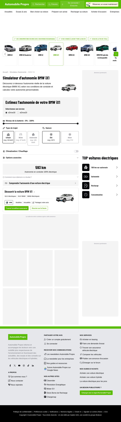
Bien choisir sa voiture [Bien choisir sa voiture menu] (39, 12)
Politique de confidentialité (22, 412)
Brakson (99, 415)
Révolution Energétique (54, 384)
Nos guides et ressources (55, 363)
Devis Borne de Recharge (55, 393)
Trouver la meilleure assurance (16, 208)
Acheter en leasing (89, 339)
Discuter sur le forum (39, 208)
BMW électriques (33, 196)
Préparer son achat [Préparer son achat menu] (59, 12)
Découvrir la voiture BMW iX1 (20, 191)
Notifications (54, 412)
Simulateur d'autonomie (18, 72)
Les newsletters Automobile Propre (59, 354)
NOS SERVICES (86, 335)
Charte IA (78, 412)
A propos (12, 372)
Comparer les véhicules (90, 354)
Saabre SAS (74, 415)
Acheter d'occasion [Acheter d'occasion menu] (99, 12)
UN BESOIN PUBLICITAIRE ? (90, 387)
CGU (106, 412)
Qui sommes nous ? (17, 376)
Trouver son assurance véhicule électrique (90, 348)
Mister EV (49, 388)
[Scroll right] (116, 54)
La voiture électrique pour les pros (93, 381)
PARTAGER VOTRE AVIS (53, 335)
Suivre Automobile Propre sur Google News (57, 368)
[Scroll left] (5, 54)
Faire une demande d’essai (92, 343)
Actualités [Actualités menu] (8, 12)
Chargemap (50, 397)
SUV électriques (10, 196)
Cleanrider (49, 380)
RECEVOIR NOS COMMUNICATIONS (57, 350)
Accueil (5, 72)
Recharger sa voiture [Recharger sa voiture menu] (79, 12)
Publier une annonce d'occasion (94, 358)
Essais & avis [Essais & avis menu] (21, 12)
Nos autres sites (51, 376)
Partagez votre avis (40, 203)
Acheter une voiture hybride (91, 377)
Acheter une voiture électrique (92, 373)
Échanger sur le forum (90, 362)
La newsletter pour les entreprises (59, 358)
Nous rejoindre (15, 385)
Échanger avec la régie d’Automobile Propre (96, 393)
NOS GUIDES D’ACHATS (89, 369)
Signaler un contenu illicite (93, 412)
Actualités (27, 202)
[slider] (4, 123)
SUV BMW (21, 196)
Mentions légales (66, 412)
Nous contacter (15, 380)
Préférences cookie (41, 412)
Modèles (19, 202)
